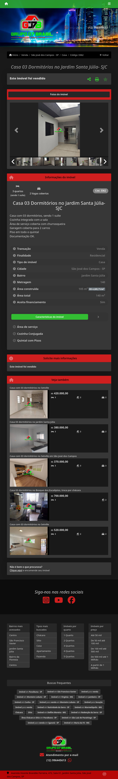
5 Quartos (69, 656)
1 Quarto (68, 635)
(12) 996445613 (98, 27)
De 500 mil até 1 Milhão (99, 658)
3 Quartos (69, 645)
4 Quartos (69, 650)
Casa (64, 54)
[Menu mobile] (6, 4)
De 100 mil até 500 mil (98, 650)
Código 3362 (77, 54)
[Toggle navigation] (109, 4)
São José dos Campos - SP (45, 54)
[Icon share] (46, 600)
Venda (24, 54)
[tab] (19, 94)
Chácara (41, 635)
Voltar (104, 54)
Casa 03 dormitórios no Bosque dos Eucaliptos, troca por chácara (45, 490)
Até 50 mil (96, 635)
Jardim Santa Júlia (16, 650)
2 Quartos (69, 640)
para (89, 691)
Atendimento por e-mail (59, 755)
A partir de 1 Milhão (97, 666)
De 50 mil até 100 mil (98, 642)
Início (13, 54)
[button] (17, 130)
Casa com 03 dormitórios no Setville (29, 387)
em (30, 692)
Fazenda (41, 656)
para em (59, 702)
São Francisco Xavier (16, 642)
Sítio (39, 640)
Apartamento (44, 650)
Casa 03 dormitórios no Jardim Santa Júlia (32, 421)
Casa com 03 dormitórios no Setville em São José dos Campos (43, 456)
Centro (13, 635)
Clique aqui (16, 570)
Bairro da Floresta (14, 658)
